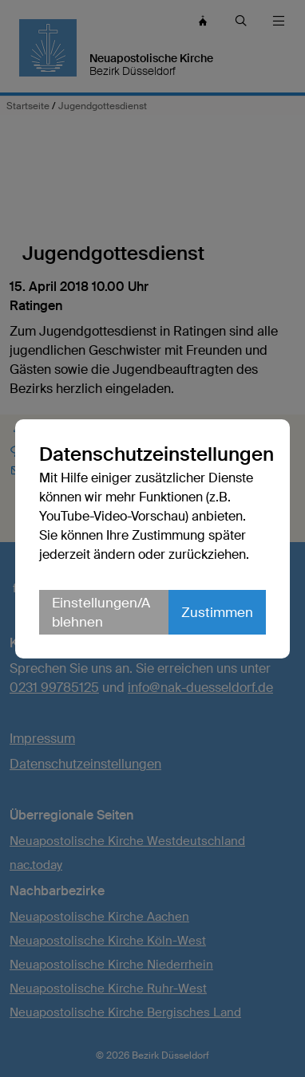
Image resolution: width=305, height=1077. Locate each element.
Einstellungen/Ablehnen (101, 612)
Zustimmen (217, 612)
